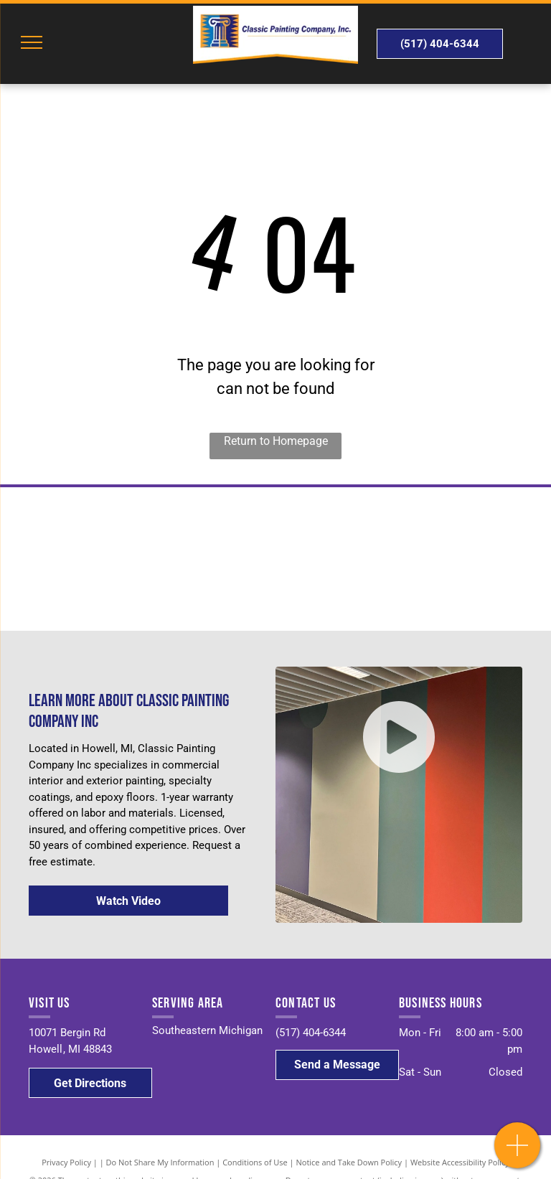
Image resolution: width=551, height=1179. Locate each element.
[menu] (31, 42)
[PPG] (413, 559)
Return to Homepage (276, 441)
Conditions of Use (255, 1162)
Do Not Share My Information (160, 1162)
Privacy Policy (66, 1162)
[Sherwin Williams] (138, 559)
